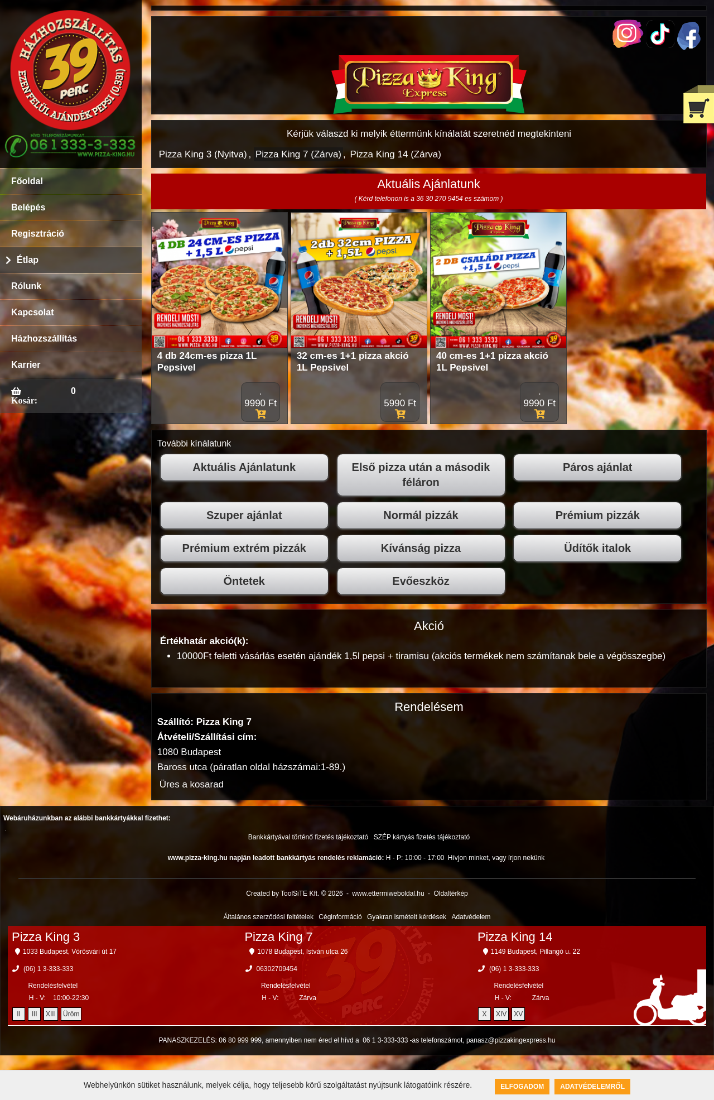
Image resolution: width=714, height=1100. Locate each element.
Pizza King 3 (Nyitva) (203, 154)
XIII (51, 1014)
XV (518, 1014)
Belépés (28, 207)
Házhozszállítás (44, 338)
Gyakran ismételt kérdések (406, 917)
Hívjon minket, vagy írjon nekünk (496, 858)
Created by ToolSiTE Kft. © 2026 (294, 893)
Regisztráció (37, 233)
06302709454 (277, 969)
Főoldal (27, 181)
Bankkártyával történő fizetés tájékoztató (308, 837)
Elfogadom (522, 1087)
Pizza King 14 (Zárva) (395, 154)
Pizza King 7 (278, 937)
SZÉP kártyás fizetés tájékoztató (422, 837)
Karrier (25, 364)
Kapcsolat (32, 312)
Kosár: (24, 400)
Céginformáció (340, 917)
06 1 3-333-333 (385, 1040)
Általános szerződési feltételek (268, 917)
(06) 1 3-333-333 (48, 969)
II (19, 1014)
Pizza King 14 (515, 937)
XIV (501, 1014)
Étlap (27, 260)
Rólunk (26, 286)
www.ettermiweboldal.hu (388, 893)
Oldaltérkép (450, 893)
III (34, 1014)
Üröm (71, 1014)
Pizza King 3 (46, 937)
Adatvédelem (470, 917)
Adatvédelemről (592, 1087)
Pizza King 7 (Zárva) (298, 154)
